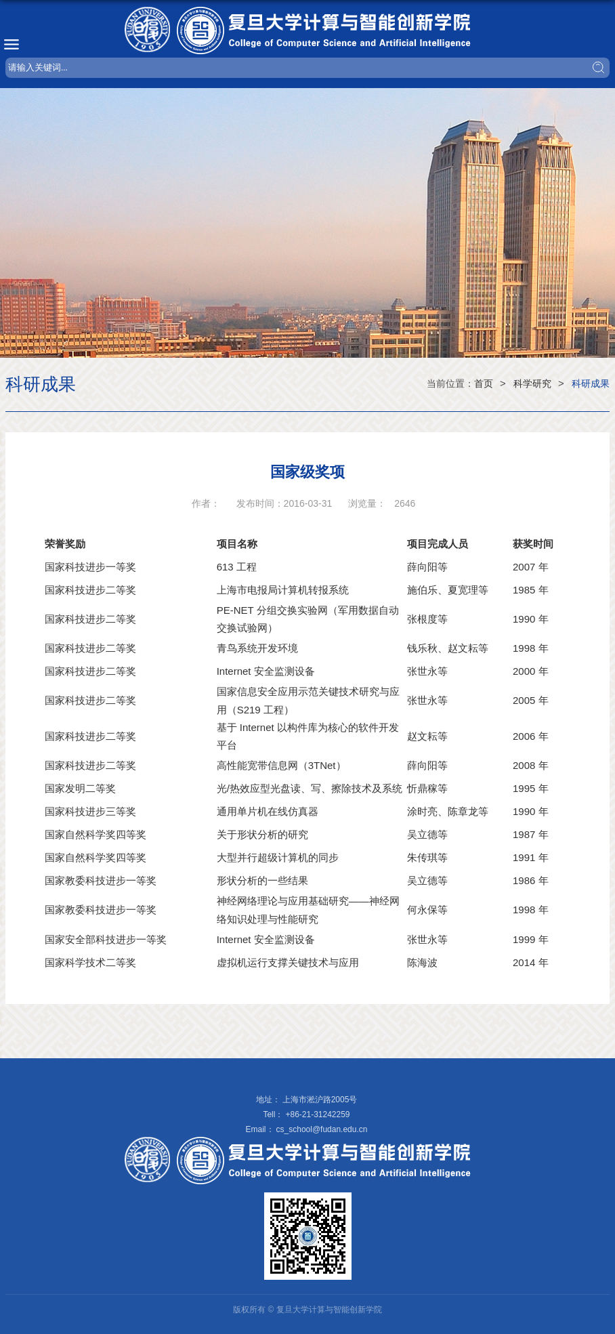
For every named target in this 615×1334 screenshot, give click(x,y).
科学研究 (532, 383)
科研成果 (591, 383)
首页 (483, 383)
